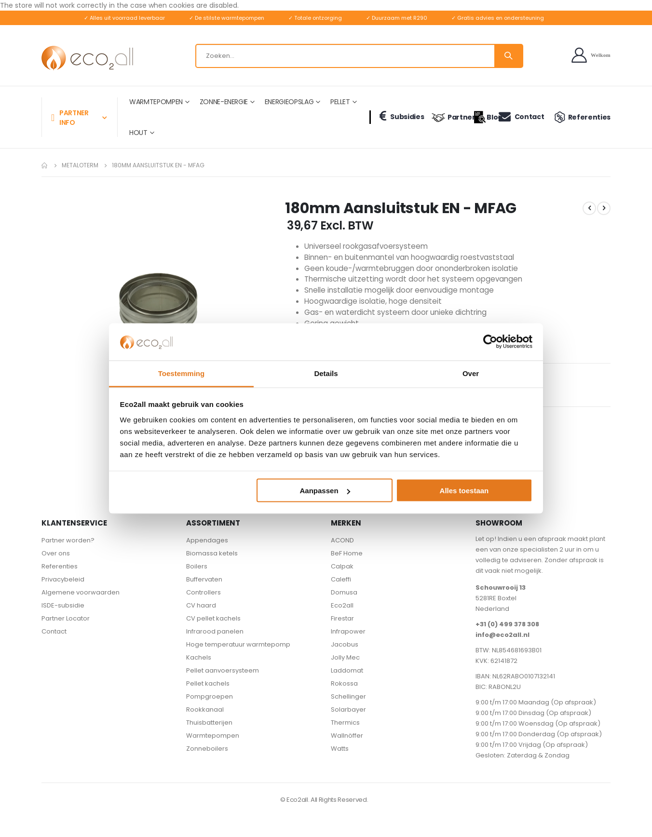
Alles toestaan (464, 490)
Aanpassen (325, 490)
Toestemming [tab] (181, 373)
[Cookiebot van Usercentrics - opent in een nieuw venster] (490, 342)
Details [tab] (326, 373)
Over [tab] (470, 373)
